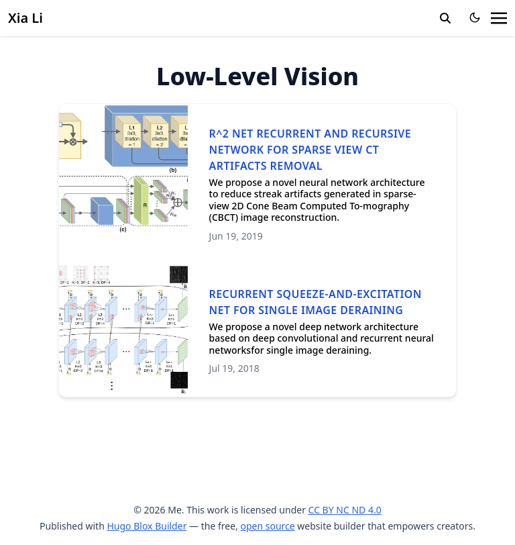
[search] (445, 18)
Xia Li (25, 18)
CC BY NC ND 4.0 (345, 509)
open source (267, 525)
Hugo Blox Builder (146, 525)
